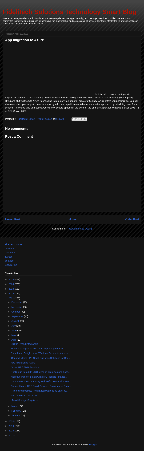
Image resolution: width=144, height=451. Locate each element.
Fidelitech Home (13, 244)
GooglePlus (11, 264)
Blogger (92, 444)
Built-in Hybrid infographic (24, 343)
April (14, 339)
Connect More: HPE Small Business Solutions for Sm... (40, 358)
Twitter (8, 256)
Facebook (10, 252)
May (14, 335)
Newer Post (12, 219)
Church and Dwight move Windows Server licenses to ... (41, 353)
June (14, 330)
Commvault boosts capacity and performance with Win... (41, 381)
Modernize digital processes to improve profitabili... (38, 348)
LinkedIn (9, 248)
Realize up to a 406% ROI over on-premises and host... (40, 372)
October (16, 311)
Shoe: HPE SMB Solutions (25, 367)
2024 (11, 284)
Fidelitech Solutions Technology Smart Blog (69, 11)
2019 (11, 426)
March (15, 406)
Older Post (132, 219)
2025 (11, 279)
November (17, 307)
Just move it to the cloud (24, 395)
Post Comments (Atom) (79, 228)
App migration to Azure (23, 362)
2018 (11, 430)
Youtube (9, 260)
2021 (11, 298)
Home (72, 219)
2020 (11, 421)
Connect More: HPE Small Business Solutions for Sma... (41, 386)
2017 (11, 435)
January (16, 415)
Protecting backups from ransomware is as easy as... (39, 390)
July (13, 325)
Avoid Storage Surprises (24, 400)
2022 (11, 293)
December (17, 302)
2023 (11, 288)
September (17, 316)
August (15, 321)
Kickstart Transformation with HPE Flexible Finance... (39, 376)
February (16, 410)
